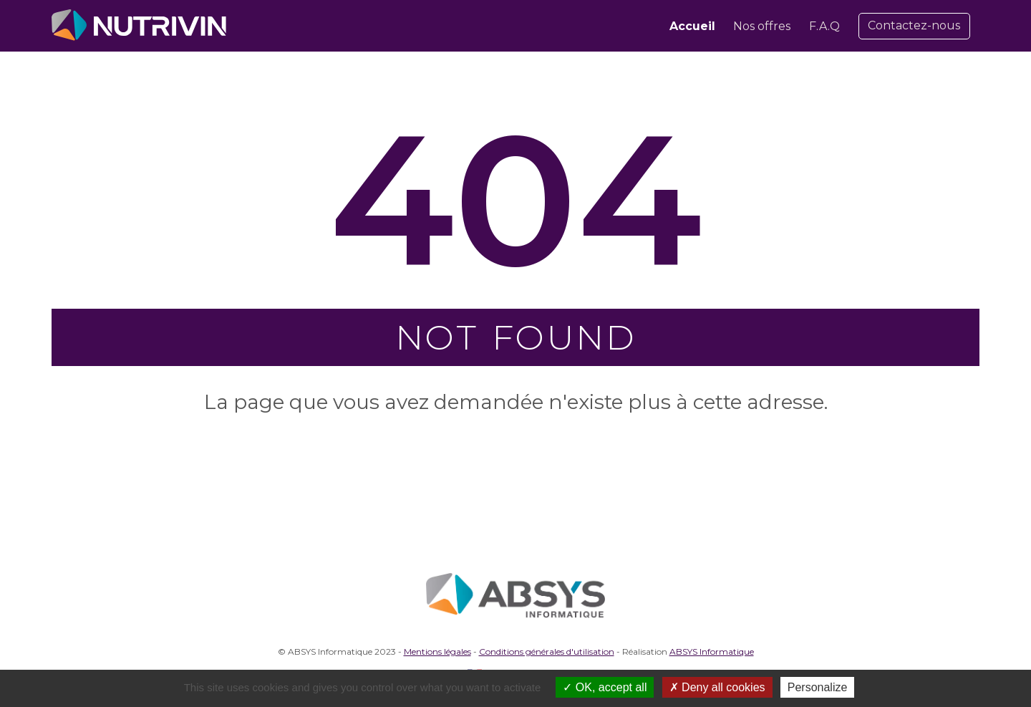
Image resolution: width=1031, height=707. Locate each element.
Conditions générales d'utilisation (546, 651)
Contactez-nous (914, 25)
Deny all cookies (717, 687)
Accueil (692, 26)
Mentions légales (437, 651)
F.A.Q (824, 26)
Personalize (818, 687)
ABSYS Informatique (711, 651)
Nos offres (761, 26)
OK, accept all (605, 687)
